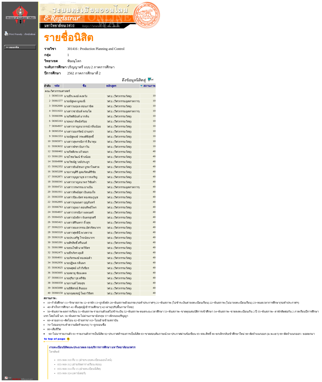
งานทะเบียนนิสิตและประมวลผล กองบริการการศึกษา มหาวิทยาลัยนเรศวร (92, 347)
